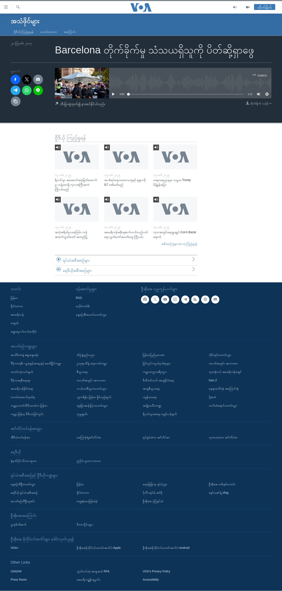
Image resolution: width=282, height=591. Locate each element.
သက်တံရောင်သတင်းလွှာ (223, 405)
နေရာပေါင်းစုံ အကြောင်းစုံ (224, 388)
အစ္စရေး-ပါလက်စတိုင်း (24, 331)
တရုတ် (14, 323)
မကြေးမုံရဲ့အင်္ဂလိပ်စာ (89, 437)
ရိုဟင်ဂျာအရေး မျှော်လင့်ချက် (160, 414)
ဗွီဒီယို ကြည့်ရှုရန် (23, 31)
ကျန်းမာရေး (150, 397)
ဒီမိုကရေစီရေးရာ (20, 380)
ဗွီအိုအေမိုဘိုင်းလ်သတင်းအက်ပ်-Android (166, 548)
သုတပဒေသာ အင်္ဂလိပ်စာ (223, 437)
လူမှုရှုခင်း (82, 414)
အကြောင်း (70, 31)
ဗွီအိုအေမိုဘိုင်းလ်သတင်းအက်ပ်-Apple (99, 548)
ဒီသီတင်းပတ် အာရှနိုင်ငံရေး (158, 380)
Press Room (19, 579)
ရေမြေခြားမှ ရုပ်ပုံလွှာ (155, 484)
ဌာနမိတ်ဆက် (18, 524)
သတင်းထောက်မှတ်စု (23, 397)
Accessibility (151, 579)
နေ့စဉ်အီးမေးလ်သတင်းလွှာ (91, 314)
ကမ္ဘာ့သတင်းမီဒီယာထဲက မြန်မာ (29, 405)
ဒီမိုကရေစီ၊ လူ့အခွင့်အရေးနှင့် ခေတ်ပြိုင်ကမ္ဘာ (36, 363)
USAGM (16, 571)
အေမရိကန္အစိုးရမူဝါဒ (88, 579)
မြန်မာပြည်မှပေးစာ (154, 355)
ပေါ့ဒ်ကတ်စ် (83, 306)
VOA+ (15, 548)
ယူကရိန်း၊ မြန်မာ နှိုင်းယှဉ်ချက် (94, 397)
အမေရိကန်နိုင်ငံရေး (22, 388)
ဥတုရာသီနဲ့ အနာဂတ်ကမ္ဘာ (92, 363)
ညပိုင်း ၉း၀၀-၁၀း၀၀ (89, 461)
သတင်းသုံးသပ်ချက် (22, 372)
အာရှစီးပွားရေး (151, 388)
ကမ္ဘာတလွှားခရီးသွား (155, 372)
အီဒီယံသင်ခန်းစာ (20, 437)
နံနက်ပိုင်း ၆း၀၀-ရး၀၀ (24, 461)
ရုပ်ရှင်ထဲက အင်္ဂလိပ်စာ (156, 437)
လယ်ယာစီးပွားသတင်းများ (92, 388)
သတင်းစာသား (48, 31)
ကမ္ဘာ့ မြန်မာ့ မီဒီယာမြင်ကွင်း (27, 414)
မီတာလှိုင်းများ (85, 524)
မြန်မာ (14, 298)
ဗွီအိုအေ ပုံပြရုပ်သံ (153, 501)
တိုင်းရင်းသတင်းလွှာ (220, 355)
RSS (79, 298)
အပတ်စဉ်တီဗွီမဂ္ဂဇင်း (23, 501)
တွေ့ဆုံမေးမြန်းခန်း (87, 501)
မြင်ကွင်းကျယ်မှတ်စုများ (157, 363)
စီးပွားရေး (82, 372)
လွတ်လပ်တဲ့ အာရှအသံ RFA (93, 571)
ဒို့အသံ (212, 397)
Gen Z (213, 380)
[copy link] (16, 101)
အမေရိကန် (17, 314)
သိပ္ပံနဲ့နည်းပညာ (86, 355)
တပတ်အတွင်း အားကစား (91, 380)
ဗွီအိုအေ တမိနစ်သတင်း (222, 484)
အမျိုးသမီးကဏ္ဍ (152, 405)
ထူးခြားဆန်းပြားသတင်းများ (92, 405)
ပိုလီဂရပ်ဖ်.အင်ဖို (152, 492)
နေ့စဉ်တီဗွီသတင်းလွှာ (23, 484)
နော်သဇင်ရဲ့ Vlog (218, 492)
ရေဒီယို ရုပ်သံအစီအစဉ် (24, 492)
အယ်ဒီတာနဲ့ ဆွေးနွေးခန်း (25, 355)
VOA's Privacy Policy (156, 571)
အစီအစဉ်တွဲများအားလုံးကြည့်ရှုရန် (179, 243)
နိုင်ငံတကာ (17, 306)
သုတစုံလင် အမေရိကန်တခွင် (225, 372)
